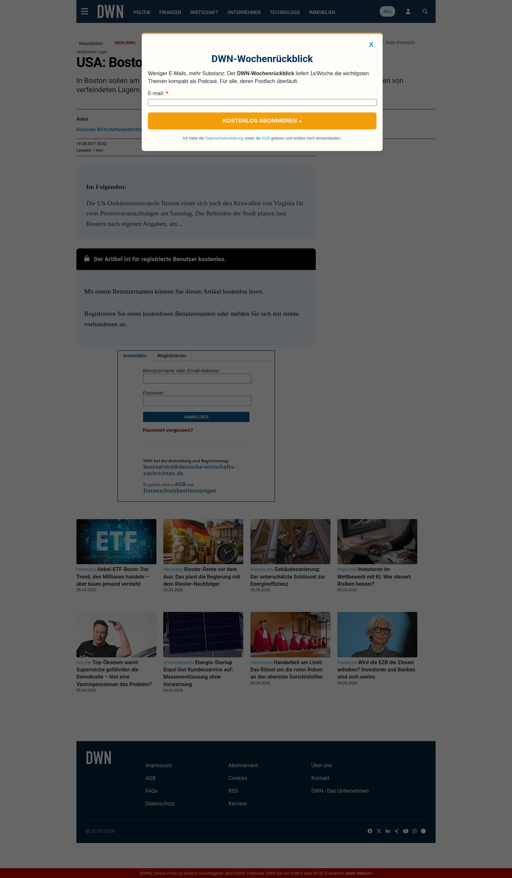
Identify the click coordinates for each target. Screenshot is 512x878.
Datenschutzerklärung (224, 138)
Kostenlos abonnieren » (262, 121)
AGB (266, 138)
